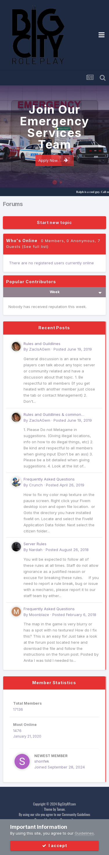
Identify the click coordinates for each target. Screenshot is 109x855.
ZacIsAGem (39, 349)
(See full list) (35, 246)
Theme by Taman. (54, 809)
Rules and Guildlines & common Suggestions (52, 415)
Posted (72, 349)
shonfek (41, 761)
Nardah (35, 549)
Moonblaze (39, 614)
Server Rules (35, 543)
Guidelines (84, 833)
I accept (54, 845)
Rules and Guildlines (42, 343)
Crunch (36, 485)
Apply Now (53, 160)
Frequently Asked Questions (49, 479)
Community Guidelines (76, 814)
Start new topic (54, 222)
